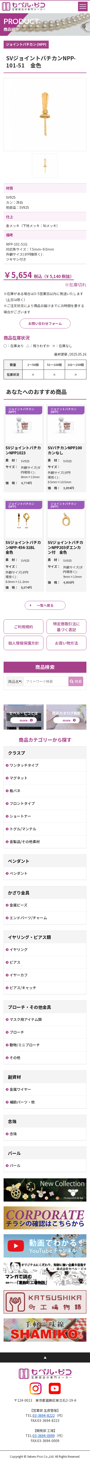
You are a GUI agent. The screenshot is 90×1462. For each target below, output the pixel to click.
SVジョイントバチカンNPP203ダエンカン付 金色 (65, 547)
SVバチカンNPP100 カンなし (67, 450)
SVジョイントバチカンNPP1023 (23, 450)
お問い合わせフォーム (45, 323)
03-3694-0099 (44, 1435)
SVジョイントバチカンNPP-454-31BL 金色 (23, 547)
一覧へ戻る (45, 605)
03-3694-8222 (44, 1415)
